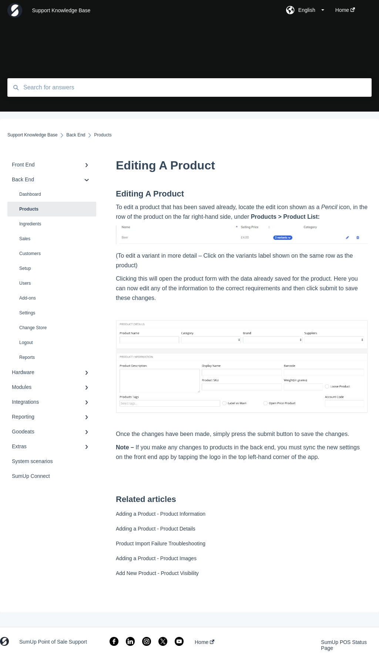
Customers (30, 253)
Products (28, 209)
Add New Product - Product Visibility (157, 573)
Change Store (33, 327)
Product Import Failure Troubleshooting (160, 543)
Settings (27, 313)
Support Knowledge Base (61, 10)
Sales (24, 238)
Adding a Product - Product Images (156, 558)
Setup (25, 268)
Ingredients (30, 224)
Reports (27, 357)
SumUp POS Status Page (344, 645)
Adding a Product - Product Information (160, 514)
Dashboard (30, 194)
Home (204, 642)
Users (25, 283)
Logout (26, 342)
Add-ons (27, 298)
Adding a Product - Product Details (155, 529)
